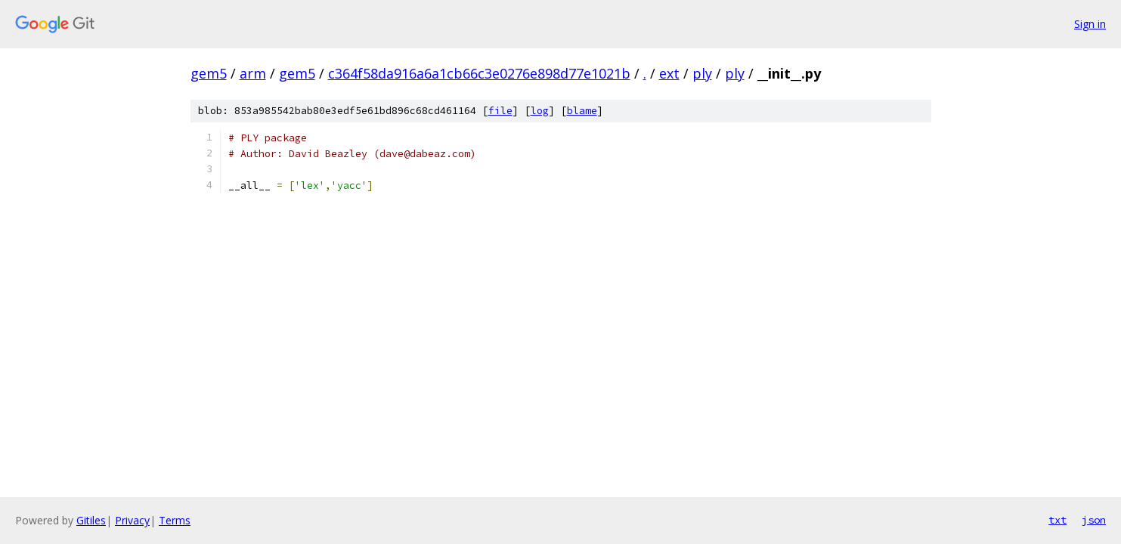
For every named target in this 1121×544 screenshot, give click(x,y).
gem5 (208, 73)
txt (1057, 520)
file (500, 110)
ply (702, 73)
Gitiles (91, 520)
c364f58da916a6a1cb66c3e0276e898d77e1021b (479, 73)
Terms (174, 520)
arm (253, 73)
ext (669, 73)
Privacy (132, 520)
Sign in (1090, 24)
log (540, 110)
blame (582, 110)
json (1094, 520)
